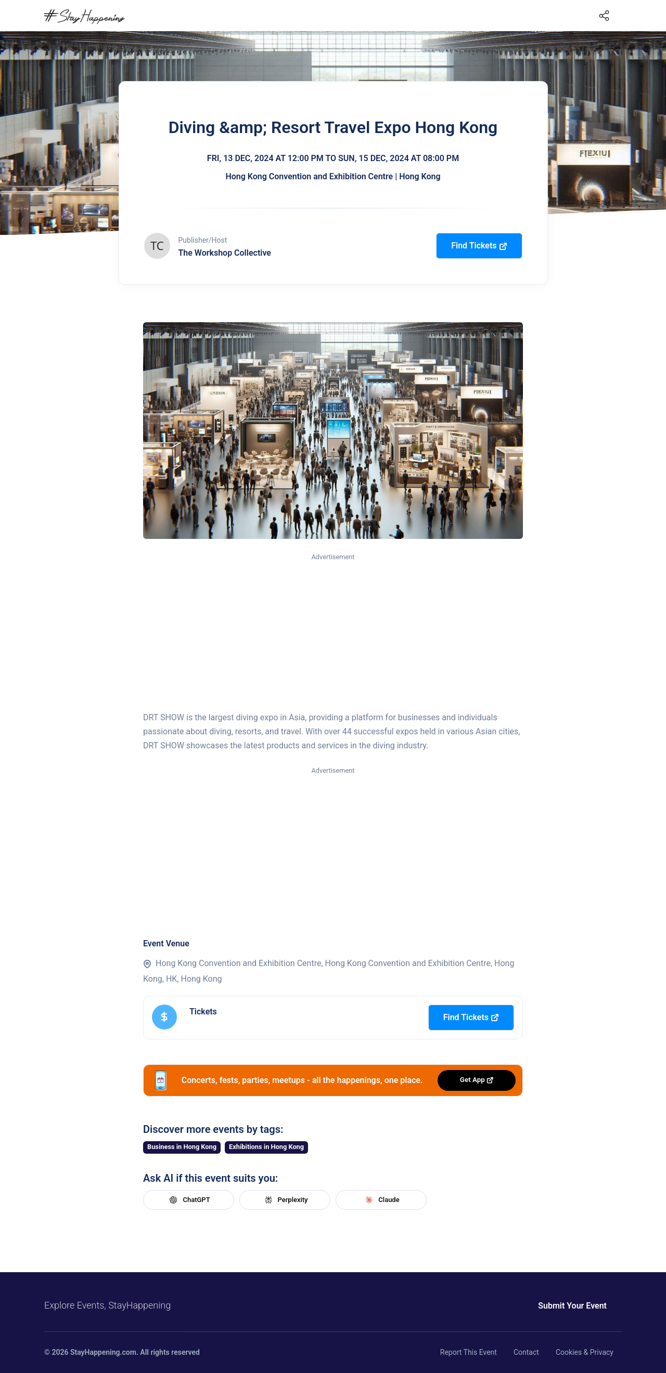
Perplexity (285, 1200)
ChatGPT (188, 1200)
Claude (381, 1200)
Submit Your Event (572, 1306)
